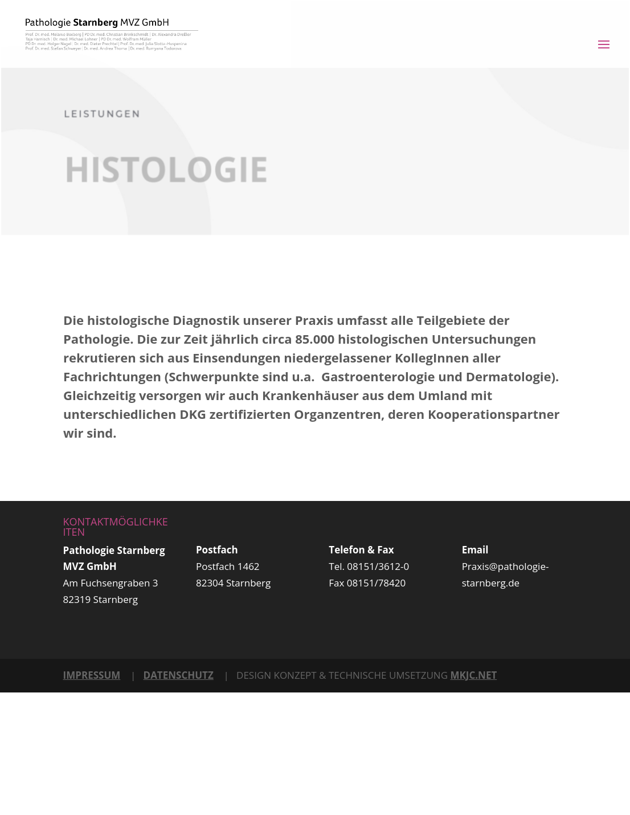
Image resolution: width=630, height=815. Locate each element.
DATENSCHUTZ (179, 675)
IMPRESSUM (92, 675)
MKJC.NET (473, 675)
